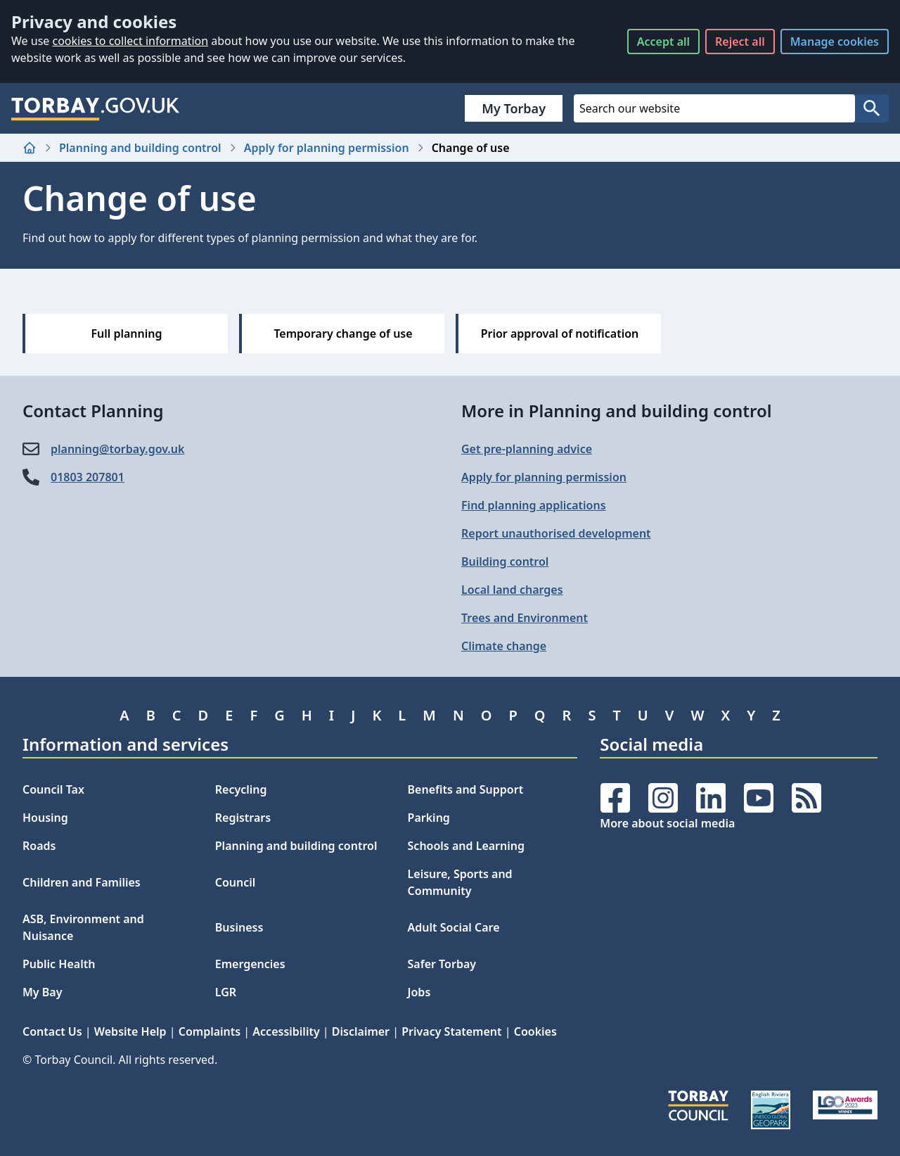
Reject (740, 41)
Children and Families (81, 882)
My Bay (42, 992)
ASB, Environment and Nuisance (83, 927)
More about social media (667, 823)
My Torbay (514, 108)
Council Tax (53, 789)
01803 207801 (87, 477)
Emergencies (250, 964)
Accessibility (285, 1031)
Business (239, 927)
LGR (225, 992)
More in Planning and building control (616, 410)
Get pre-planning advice (526, 449)
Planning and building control (140, 147)
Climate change (503, 646)
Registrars (243, 817)
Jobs (419, 992)
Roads (39, 845)
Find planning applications (533, 505)
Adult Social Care (454, 927)
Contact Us (52, 1031)
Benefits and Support (466, 789)
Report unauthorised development (556, 533)
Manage (834, 41)
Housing (45, 817)
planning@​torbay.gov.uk (117, 449)
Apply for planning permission (326, 147)
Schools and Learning (466, 845)
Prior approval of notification (560, 333)
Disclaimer (361, 1031)
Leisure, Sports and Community (460, 882)
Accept (663, 41)
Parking (429, 817)
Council (235, 882)
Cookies (535, 1031)
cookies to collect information (130, 41)
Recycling (241, 789)
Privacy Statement (451, 1031)
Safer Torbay (442, 964)
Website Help (130, 1031)
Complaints (209, 1031)
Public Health (58, 964)
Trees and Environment (524, 617)
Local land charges (512, 589)
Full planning (126, 333)
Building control (504, 561)
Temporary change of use (343, 333)
